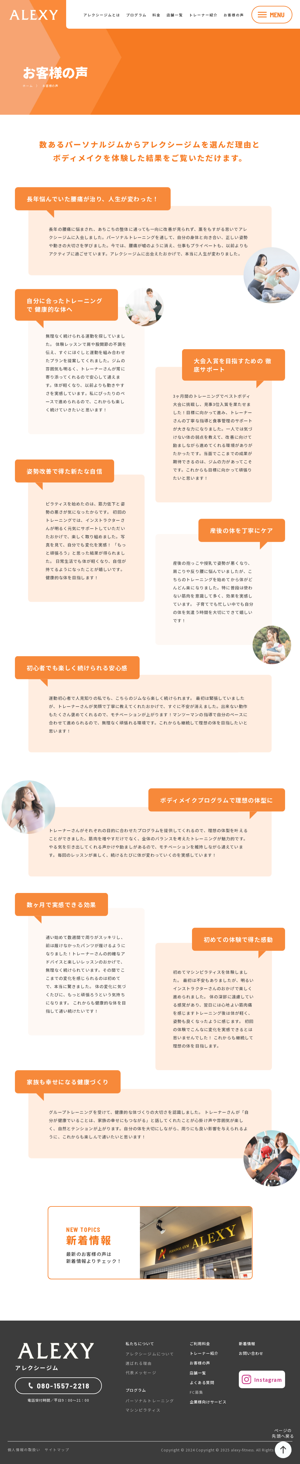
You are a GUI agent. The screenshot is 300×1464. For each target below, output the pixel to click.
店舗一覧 (175, 14)
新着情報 (247, 1343)
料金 (156, 14)
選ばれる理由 (139, 1363)
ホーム (28, 85)
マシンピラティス (143, 1410)
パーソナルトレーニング (150, 1400)
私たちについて (140, 1343)
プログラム (136, 14)
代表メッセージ (141, 1372)
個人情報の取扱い (24, 1449)
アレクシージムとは (101, 14)
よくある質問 (202, 1382)
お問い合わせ (251, 1353)
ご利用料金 (200, 1343)
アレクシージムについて (150, 1354)
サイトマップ (57, 1449)
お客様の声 (234, 14)
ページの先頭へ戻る (283, 1443)
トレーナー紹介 (203, 14)
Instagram (262, 1379)
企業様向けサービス (208, 1402)
